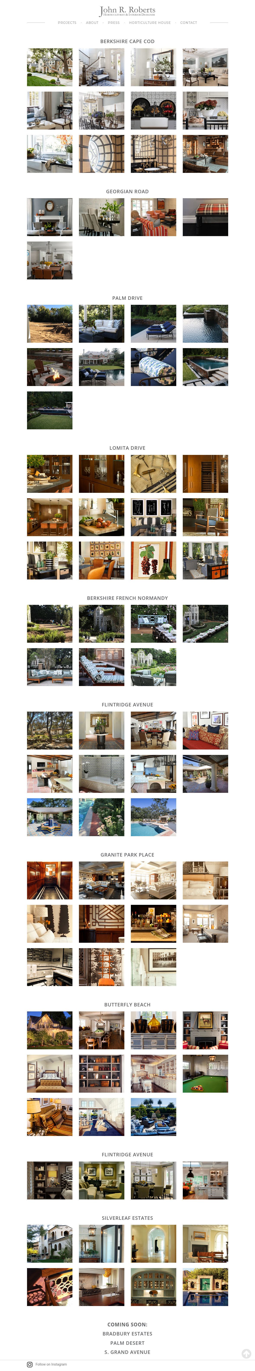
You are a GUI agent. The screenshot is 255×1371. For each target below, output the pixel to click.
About (92, 23)
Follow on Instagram (47, 1364)
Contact (188, 23)
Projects (67, 23)
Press (114, 23)
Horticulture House (150, 23)
